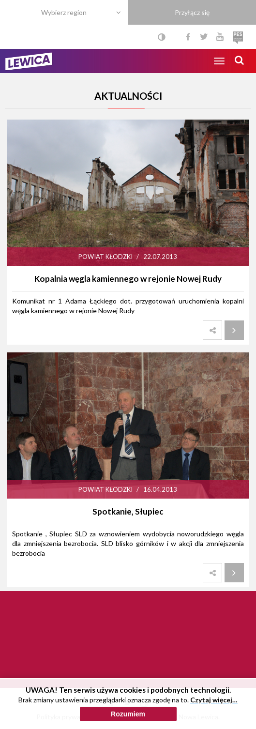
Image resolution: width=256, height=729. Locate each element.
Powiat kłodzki (105, 256)
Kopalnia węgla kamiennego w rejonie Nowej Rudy (128, 278)
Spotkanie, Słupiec (128, 511)
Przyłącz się (192, 12)
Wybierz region (64, 12)
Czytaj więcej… (214, 700)
